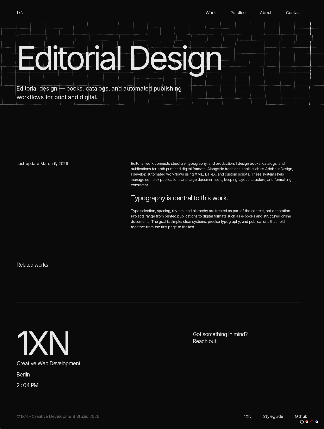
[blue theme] (316, 421)
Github (301, 416)
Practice (238, 12)
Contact (293, 12)
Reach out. (205, 342)
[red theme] (306, 421)
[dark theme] (301, 421)
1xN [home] (20, 12)
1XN (247, 416)
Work (211, 12)
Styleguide (273, 416)
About (266, 12)
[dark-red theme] (311, 421)
